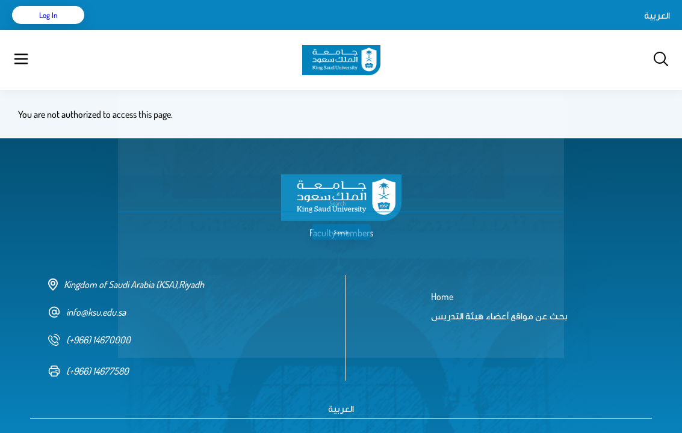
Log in (625, 30)
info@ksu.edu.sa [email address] (87, 282)
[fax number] (187, 341)
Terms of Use (54, 407)
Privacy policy (199, 407)
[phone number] (187, 309)
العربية (555, 30)
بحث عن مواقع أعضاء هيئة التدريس (211, 30)
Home (119, 30)
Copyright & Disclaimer (126, 407)
